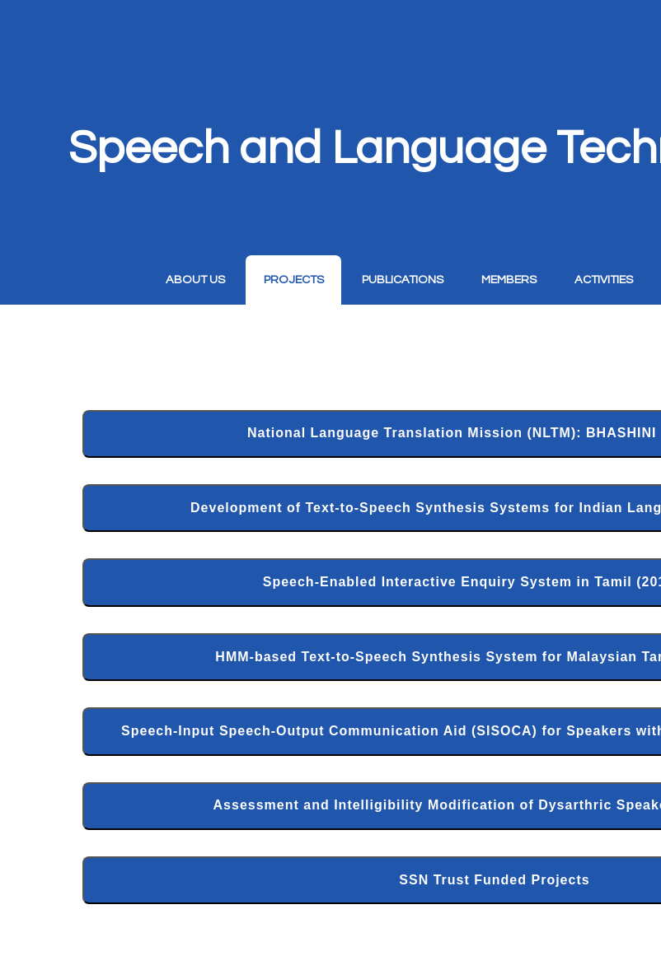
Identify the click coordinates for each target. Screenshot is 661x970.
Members (509, 279)
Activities (603, 279)
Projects (294, 279)
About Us (195, 279)
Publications (402, 279)
